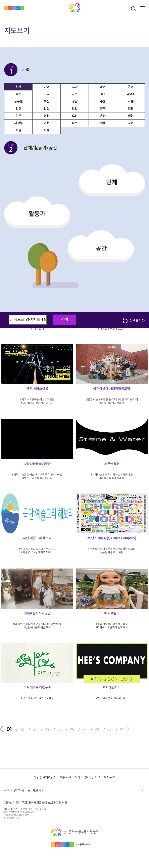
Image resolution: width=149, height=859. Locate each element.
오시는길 (109, 777)
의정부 (18, 123)
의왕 (131, 116)
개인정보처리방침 (45, 777)
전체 (18, 87)
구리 (46, 94)
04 (47, 729)
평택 (103, 123)
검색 (64, 319)
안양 (75, 108)
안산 (18, 108)
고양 (75, 87)
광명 (131, 87)
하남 (18, 130)
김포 (103, 94)
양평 (131, 108)
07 (84, 729)
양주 (103, 108)
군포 (75, 94)
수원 (103, 101)
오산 (75, 116)
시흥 (131, 101)
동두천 (18, 101)
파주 (75, 123)
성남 (75, 101)
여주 (18, 116)
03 (34, 729)
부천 (46, 101)
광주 (18, 94)
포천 (131, 123)
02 (22, 729)
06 (72, 729)
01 (9, 729)
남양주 (131, 94)
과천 (103, 87)
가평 (46, 87)
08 (97, 729)
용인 (103, 116)
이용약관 (65, 777)
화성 (46, 130)
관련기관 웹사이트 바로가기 (24, 790)
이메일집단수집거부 (87, 777)
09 (109, 729)
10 (121, 729)
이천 (46, 123)
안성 (46, 108)
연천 (46, 116)
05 (59, 729)
